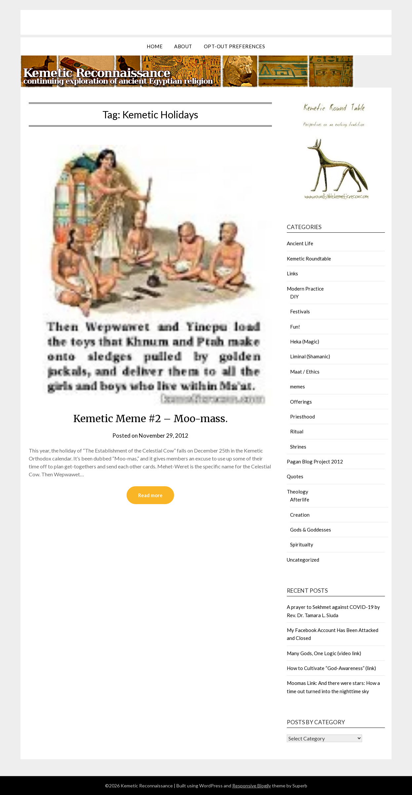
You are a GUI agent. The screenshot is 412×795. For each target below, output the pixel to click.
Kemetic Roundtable (309, 258)
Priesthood (302, 416)
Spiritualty (301, 544)
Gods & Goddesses (310, 530)
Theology (297, 492)
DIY (294, 296)
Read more (150, 495)
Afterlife (299, 499)
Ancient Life (300, 243)
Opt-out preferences (234, 46)
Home (155, 46)
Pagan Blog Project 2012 (315, 461)
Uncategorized (303, 560)
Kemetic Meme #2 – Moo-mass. (150, 418)
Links (292, 273)
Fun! (295, 327)
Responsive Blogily (251, 785)
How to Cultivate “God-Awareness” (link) (331, 668)
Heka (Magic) (304, 341)
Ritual (296, 431)
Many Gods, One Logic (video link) (324, 653)
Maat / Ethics (304, 372)
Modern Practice (305, 289)
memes (297, 386)
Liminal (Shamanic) (310, 356)
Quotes (295, 476)
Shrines (298, 447)
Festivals (300, 311)
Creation (300, 515)
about (183, 46)
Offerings (301, 402)
